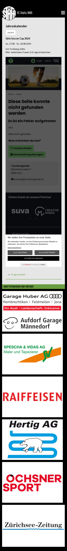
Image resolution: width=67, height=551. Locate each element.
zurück (10, 32)
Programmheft (18, 274)
